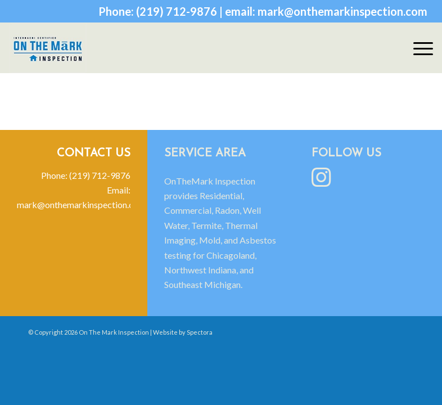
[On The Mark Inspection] (48, 47)
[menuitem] (417, 47)
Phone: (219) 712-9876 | (161, 11)
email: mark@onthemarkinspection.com (326, 11)
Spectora (200, 332)
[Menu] (417, 47)
